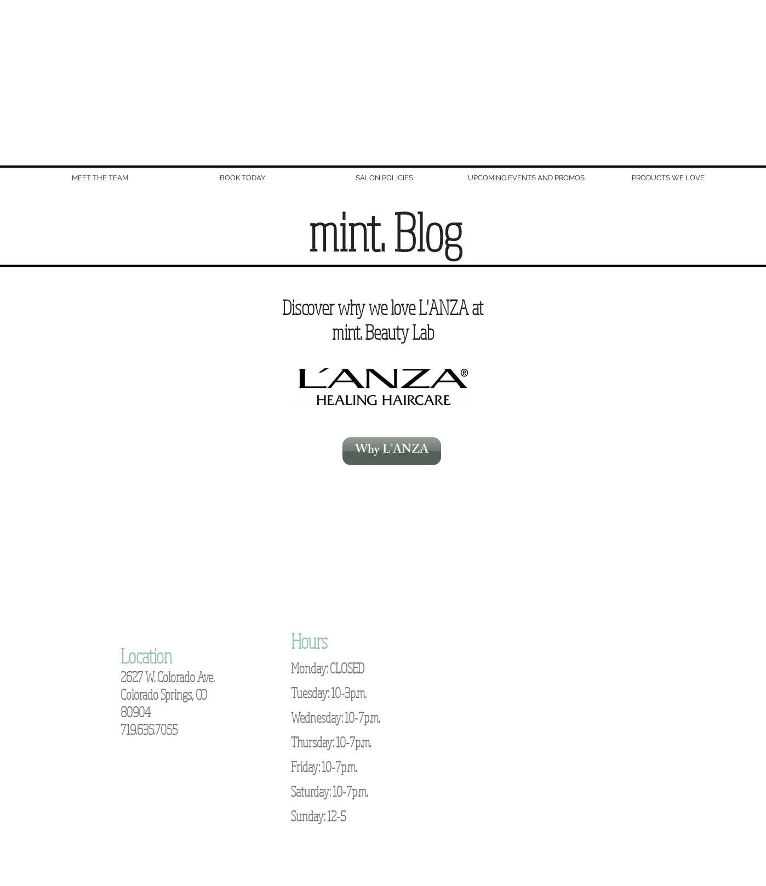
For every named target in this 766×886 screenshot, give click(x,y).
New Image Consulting (294, 846)
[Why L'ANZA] (391, 451)
